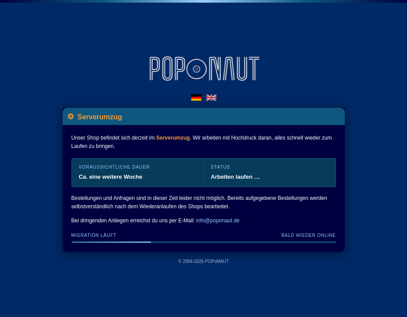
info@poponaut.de (217, 220)
